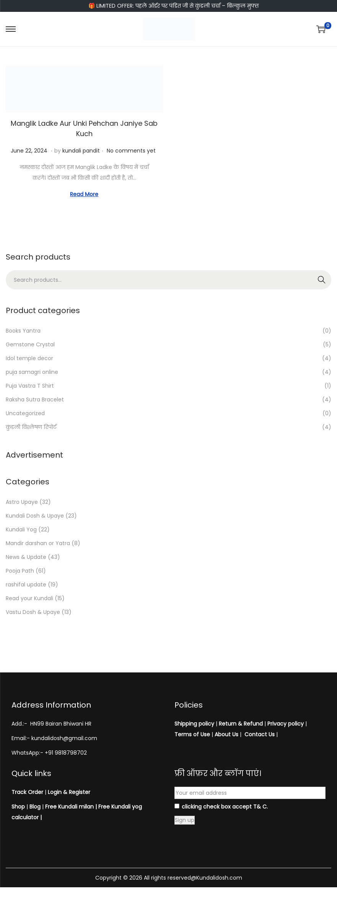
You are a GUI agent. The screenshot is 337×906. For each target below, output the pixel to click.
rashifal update (26, 584)
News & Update (26, 557)
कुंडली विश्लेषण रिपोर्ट (31, 427)
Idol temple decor (29, 358)
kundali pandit (81, 150)
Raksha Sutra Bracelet (35, 399)
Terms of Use (192, 734)
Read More (84, 194)
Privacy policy (285, 723)
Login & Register (68, 792)
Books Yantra (23, 330)
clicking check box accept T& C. (221, 806)
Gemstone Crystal (30, 344)
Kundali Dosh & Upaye (35, 516)
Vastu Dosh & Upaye (33, 612)
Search (322, 280)
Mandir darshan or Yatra (38, 543)
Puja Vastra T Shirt (30, 386)
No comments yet (131, 150)
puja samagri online (32, 372)
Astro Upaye (22, 502)
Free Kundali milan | (71, 806)
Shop (18, 806)
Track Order (27, 792)
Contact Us (259, 734)
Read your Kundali (29, 598)
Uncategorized (25, 413)
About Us (226, 734)
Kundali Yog (21, 529)
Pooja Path (20, 571)
